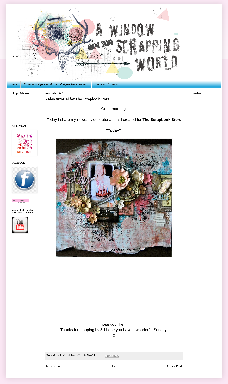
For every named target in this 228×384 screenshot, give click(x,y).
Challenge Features (106, 84)
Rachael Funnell (70, 355)
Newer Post (54, 366)
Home (14, 84)
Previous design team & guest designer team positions (56, 84)
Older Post (174, 366)
